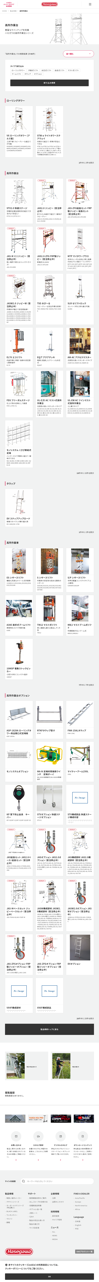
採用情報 (55, 1211)
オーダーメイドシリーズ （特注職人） (14, 1207)
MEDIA (54, 1239)
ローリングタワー (18, 70)
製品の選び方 (34, 1224)
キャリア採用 (57, 1220)
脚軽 (8, 1223)
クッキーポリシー (13, 1268)
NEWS (54, 1236)
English (78, 1225)
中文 (77, 1229)
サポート (32, 1194)
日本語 (77, 1221)
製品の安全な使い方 (37, 1220)
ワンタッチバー (11, 1215)
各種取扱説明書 (35, 1206)
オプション (38, 74)
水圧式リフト (46, 70)
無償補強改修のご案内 (37, 1198)
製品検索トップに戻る (49, 1029)
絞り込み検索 (49, 82)
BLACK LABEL (12, 1211)
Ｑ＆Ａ (31, 1217)
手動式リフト (33, 70)
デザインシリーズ (12, 1202)
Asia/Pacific (80, 1198)
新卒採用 (55, 1216)
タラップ (27, 74)
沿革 (54, 1198)
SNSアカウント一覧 (84, 1252)
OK (49, 1276)
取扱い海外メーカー (14, 1198)
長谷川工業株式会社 (49, 4)
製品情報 (9, 1194)
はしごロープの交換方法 (38, 1202)
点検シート (33, 1213)
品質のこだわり (58, 1202)
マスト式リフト (73, 70)
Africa (77, 1209)
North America (81, 1206)
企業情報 (55, 1194)
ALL (53, 1232)
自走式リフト (60, 70)
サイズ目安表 (34, 1228)
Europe (78, 1202)
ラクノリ (9, 1219)
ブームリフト (16, 74)
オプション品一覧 (35, 1209)
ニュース (55, 1227)
